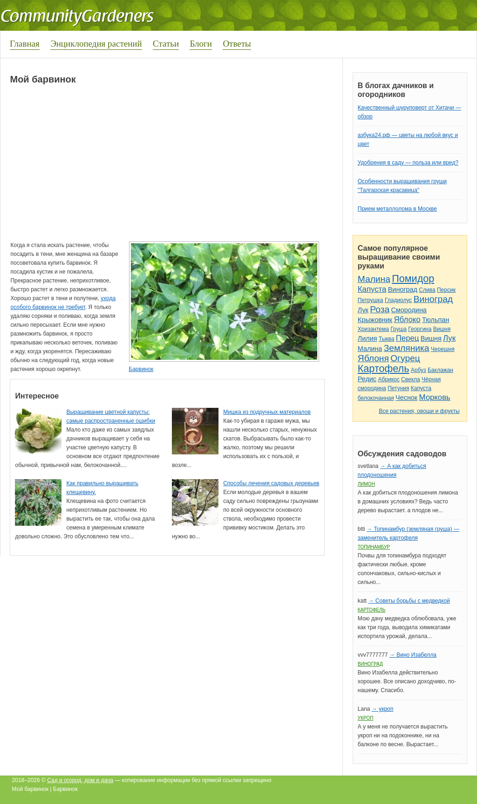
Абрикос (388, 379)
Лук (363, 310)
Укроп (366, 718)
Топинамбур (374, 547)
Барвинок (141, 369)
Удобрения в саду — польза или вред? (408, 162)
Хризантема (373, 329)
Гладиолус (398, 300)
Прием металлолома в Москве (397, 209)
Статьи (166, 43)
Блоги (201, 43)
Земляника (406, 348)
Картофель (383, 368)
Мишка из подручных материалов (267, 412)
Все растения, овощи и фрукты (419, 411)
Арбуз (418, 370)
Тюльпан (435, 319)
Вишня (441, 329)
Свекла (410, 379)
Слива (427, 290)
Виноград (402, 289)
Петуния (398, 388)
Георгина (419, 329)
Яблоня (373, 358)
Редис (367, 379)
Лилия (367, 338)
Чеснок (406, 397)
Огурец (405, 358)
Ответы (237, 43)
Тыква (387, 339)
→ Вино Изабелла (412, 655)
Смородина (408, 310)
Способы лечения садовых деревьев (271, 483)
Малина (374, 279)
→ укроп (382, 709)
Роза (379, 309)
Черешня (443, 349)
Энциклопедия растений (96, 43)
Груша (398, 329)
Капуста (372, 289)
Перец (407, 338)
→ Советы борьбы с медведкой (409, 601)
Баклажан (440, 370)
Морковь (434, 397)
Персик (446, 290)
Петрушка (370, 300)
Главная (25, 43)
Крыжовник (375, 319)
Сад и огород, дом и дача (80, 780)
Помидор (413, 278)
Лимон (366, 484)
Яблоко (407, 319)
